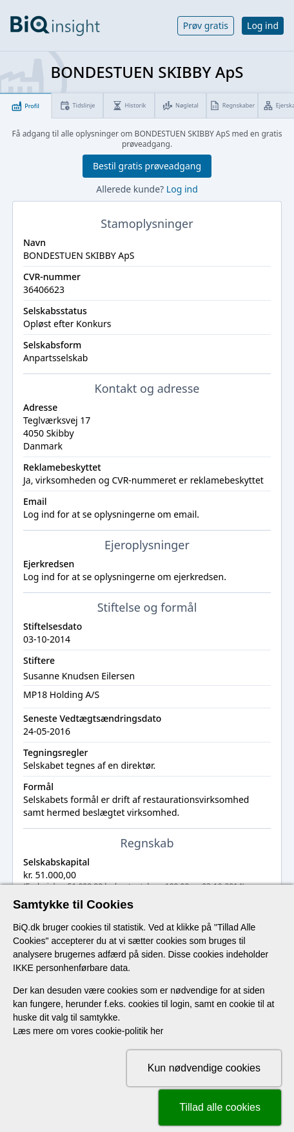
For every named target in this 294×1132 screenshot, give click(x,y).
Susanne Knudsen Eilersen (79, 676)
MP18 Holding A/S (61, 694)
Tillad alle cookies (219, 1107)
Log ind (263, 25)
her (156, 1031)
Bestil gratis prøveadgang (147, 166)
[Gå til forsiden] (55, 25)
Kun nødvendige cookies (204, 1067)
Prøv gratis (205, 25)
